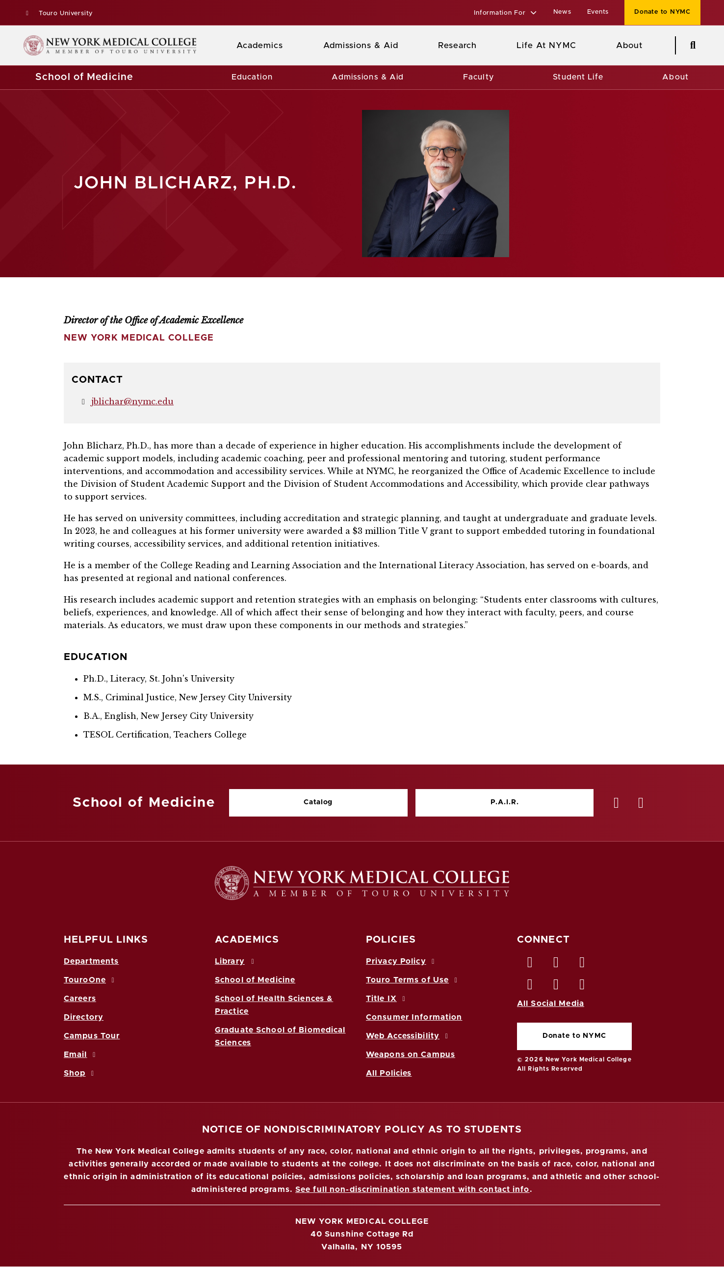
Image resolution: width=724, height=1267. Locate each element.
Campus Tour (92, 1036)
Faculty (478, 77)
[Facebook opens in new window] (530, 965)
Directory (83, 1017)
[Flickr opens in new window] (582, 987)
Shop (80, 1073)
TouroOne (90, 980)
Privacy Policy (402, 961)
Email (81, 1054)
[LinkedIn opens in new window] (582, 965)
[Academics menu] (290, 45)
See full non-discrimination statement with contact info (412, 1189)
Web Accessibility (408, 1036)
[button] (505, 13)
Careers (80, 999)
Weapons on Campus (410, 1054)
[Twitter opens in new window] (556, 965)
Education (252, 77)
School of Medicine (84, 77)
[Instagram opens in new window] (530, 987)
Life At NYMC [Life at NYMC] (546, 45)
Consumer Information (414, 1017)
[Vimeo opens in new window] (556, 987)
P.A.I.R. (505, 802)
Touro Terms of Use (413, 980)
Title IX (387, 999)
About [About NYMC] (629, 45)
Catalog (318, 802)
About (675, 77)
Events (598, 12)
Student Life (578, 77)
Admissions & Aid (360, 45)
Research (457, 45)
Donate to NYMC (574, 1035)
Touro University (58, 13)
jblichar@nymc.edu (132, 401)
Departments (91, 961)
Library (236, 961)
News (562, 12)
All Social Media (550, 1003)
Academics (259, 45)
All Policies (389, 1073)
